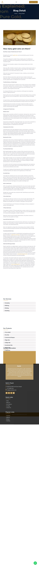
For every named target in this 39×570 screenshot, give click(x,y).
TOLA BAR (7, 373)
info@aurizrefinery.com (12, 401)
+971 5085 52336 (11, 398)
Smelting (6, 353)
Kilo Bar (6, 375)
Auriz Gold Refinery (15, 308)
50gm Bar (7, 380)
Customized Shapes (9, 378)
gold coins (15, 99)
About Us (8, 442)
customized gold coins (22, 298)
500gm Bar (7, 388)
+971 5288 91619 (11, 397)
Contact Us (8, 447)
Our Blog (8, 445)
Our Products (9, 443)
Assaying (6, 345)
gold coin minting (15, 279)
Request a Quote (33, 2)
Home (15, 13)
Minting (6, 350)
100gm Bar (7, 383)
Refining (6, 348)
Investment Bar (8, 385)
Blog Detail (22, 13)
